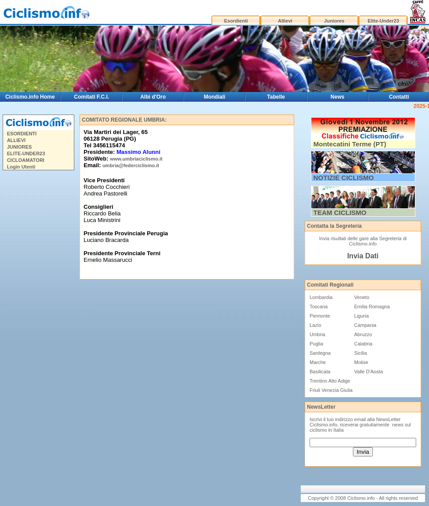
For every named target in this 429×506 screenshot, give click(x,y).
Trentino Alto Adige (330, 380)
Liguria (361, 315)
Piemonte (320, 315)
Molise (361, 362)
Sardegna (320, 353)
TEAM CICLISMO (340, 212)
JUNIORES (19, 147)
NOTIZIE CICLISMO (344, 177)
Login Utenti (21, 166)
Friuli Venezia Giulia (331, 390)
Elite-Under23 (383, 20)
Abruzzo (363, 334)
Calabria (363, 343)
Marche (318, 362)
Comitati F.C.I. (91, 97)
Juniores (334, 20)
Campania (365, 325)
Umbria (317, 334)
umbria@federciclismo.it (131, 165)
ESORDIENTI (22, 133)
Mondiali (215, 97)
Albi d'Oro (153, 97)
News (337, 97)
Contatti (399, 97)
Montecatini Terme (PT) (350, 144)
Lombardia (321, 297)
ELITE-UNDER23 (26, 153)
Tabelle (276, 97)
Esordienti (236, 20)
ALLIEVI (16, 140)
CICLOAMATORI (26, 160)
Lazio (315, 325)
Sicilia (360, 353)
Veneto (361, 297)
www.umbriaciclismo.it (136, 158)
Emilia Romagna (372, 306)
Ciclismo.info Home (30, 97)
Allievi (285, 20)
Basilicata (320, 371)
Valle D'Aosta (368, 371)
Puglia (316, 343)
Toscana (319, 306)
